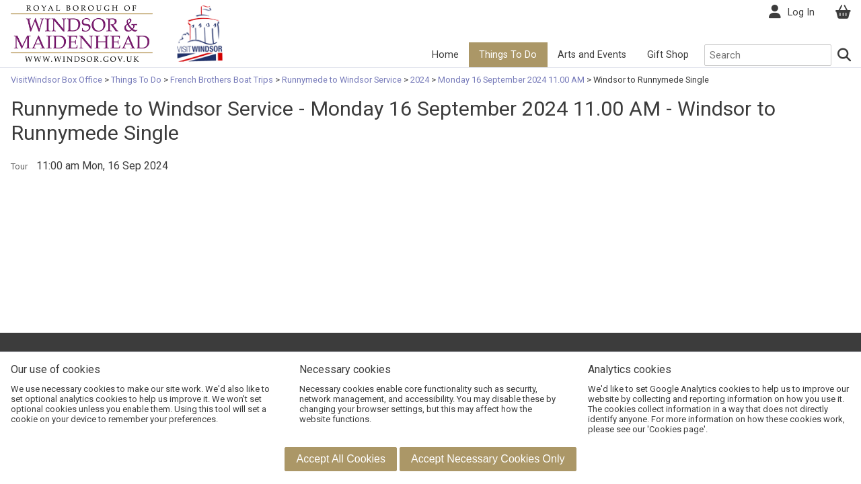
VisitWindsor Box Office (57, 80)
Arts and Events (592, 55)
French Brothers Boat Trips (221, 80)
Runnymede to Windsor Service (342, 80)
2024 (419, 80)
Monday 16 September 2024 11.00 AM (511, 80)
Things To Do (508, 55)
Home (445, 55)
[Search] (844, 55)
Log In (801, 12)
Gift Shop (668, 55)
